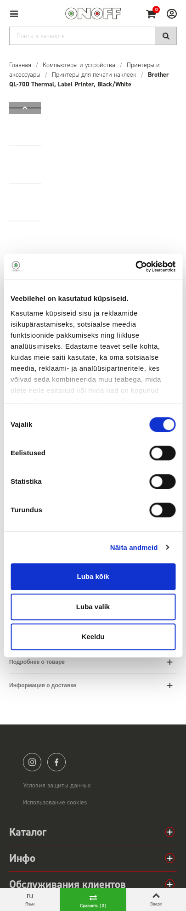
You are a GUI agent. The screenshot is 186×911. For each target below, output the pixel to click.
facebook (56, 762)
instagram (32, 762)
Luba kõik (93, 576)
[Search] (93, 36)
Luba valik (93, 607)
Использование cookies (55, 802)
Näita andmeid (134, 547)
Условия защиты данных (57, 785)
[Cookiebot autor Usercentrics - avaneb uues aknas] (135, 266)
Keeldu (92, 636)
